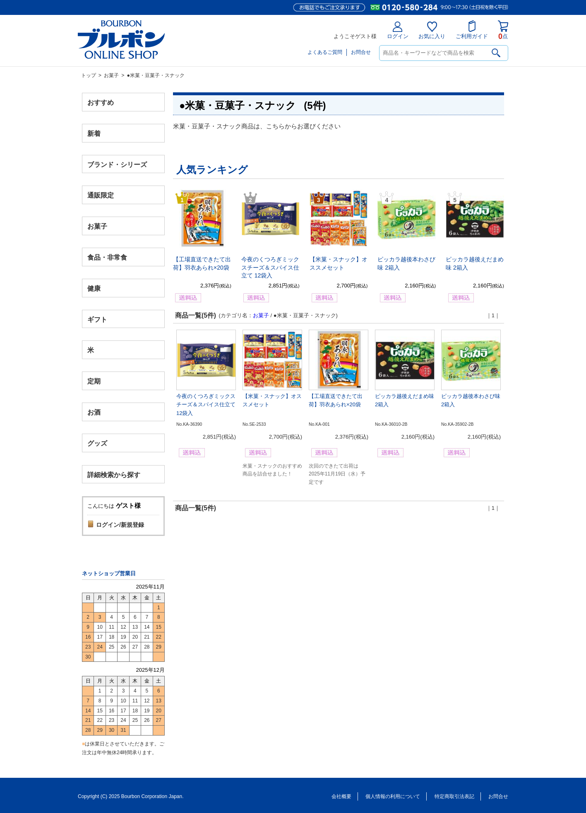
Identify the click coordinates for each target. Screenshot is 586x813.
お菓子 (111, 75)
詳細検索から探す (113, 474)
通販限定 (100, 195)
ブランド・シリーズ (117, 164)
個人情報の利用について (392, 796)
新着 (94, 133)
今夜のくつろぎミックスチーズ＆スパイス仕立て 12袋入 (270, 267)
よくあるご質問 (324, 52)
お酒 (94, 411)
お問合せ (361, 52)
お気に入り (431, 30)
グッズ (97, 442)
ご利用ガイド (472, 29)
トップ (88, 75)
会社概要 (341, 796)
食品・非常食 (107, 257)
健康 (94, 288)
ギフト (97, 319)
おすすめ (100, 102)
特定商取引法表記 (454, 796)
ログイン (397, 30)
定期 (94, 381)
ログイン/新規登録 (120, 524)
